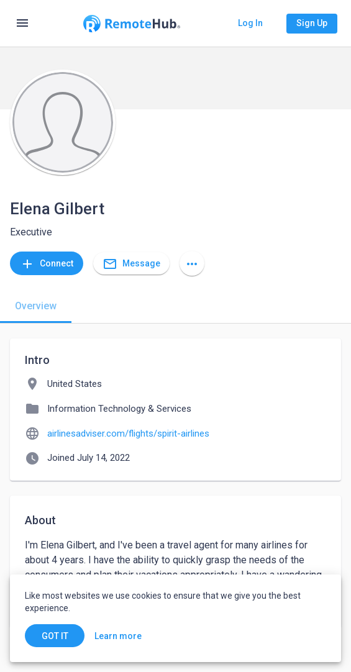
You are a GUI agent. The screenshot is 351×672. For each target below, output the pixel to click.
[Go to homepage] (131, 24)
